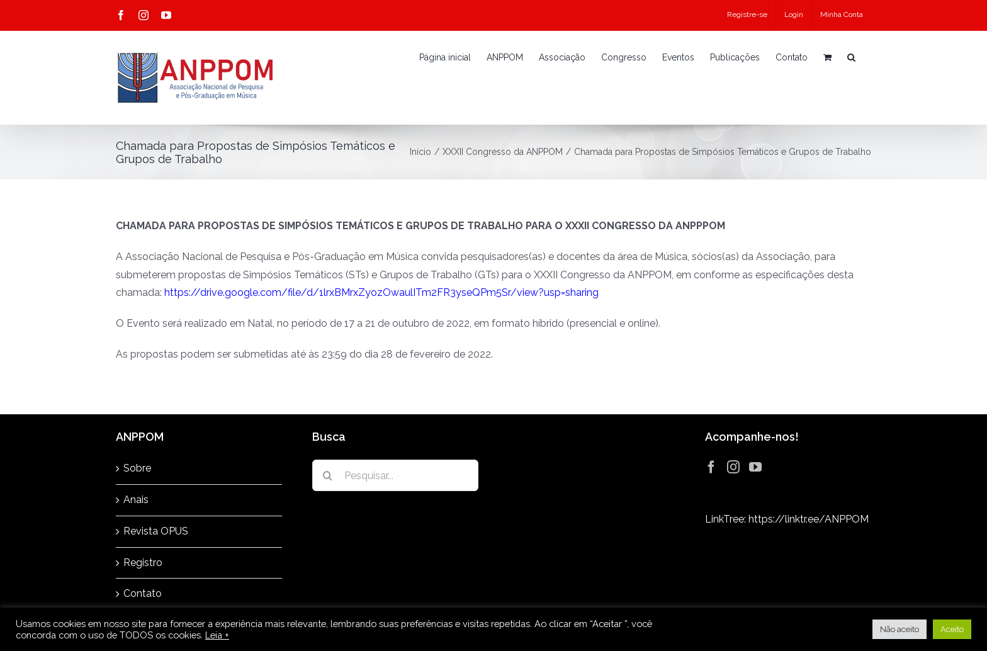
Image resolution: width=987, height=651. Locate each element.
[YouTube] (755, 467)
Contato (142, 593)
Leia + (217, 635)
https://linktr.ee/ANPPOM (808, 519)
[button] (851, 57)
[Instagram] (733, 467)
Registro (142, 563)
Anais (136, 500)
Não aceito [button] (899, 629)
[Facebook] (711, 467)
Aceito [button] (952, 629)
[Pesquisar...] (395, 475)
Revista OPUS (155, 531)
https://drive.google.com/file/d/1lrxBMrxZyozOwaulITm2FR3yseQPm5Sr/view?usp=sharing (381, 292)
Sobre (137, 468)
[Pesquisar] (328, 475)
